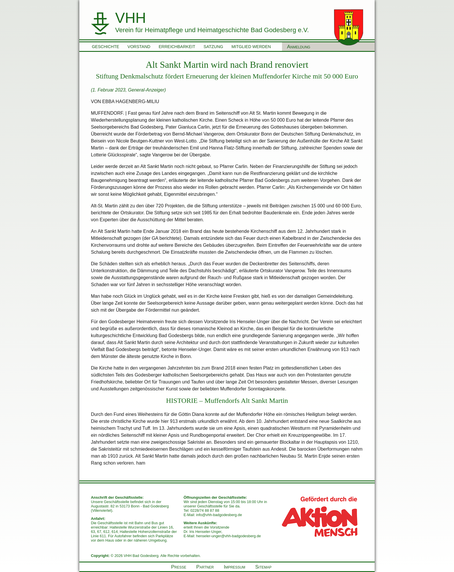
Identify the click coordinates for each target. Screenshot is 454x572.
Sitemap (263, 567)
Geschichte (105, 46)
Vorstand (138, 46)
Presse (178, 567)
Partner (205, 567)
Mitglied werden (251, 46)
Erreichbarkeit (177, 46)
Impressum (234, 567)
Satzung (213, 46)
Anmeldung (298, 47)
